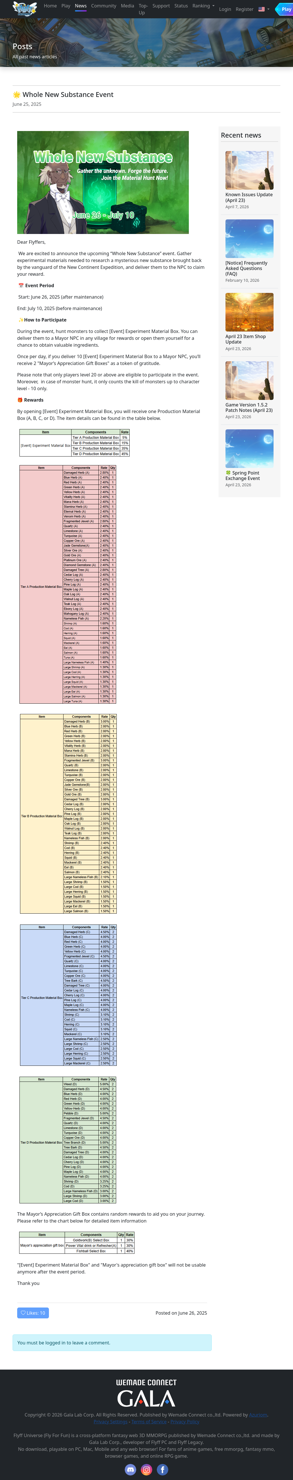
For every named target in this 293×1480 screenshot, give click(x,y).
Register (245, 9)
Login (225, 9)
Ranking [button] (202, 6)
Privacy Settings (110, 1422)
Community (103, 6)
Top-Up (143, 9)
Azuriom (258, 1415)
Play (66, 6)
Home (50, 6)
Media (127, 6)
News (81, 6)
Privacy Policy (185, 1422)
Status (181, 6)
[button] (264, 9)
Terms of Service (149, 1422)
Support (161, 6)
